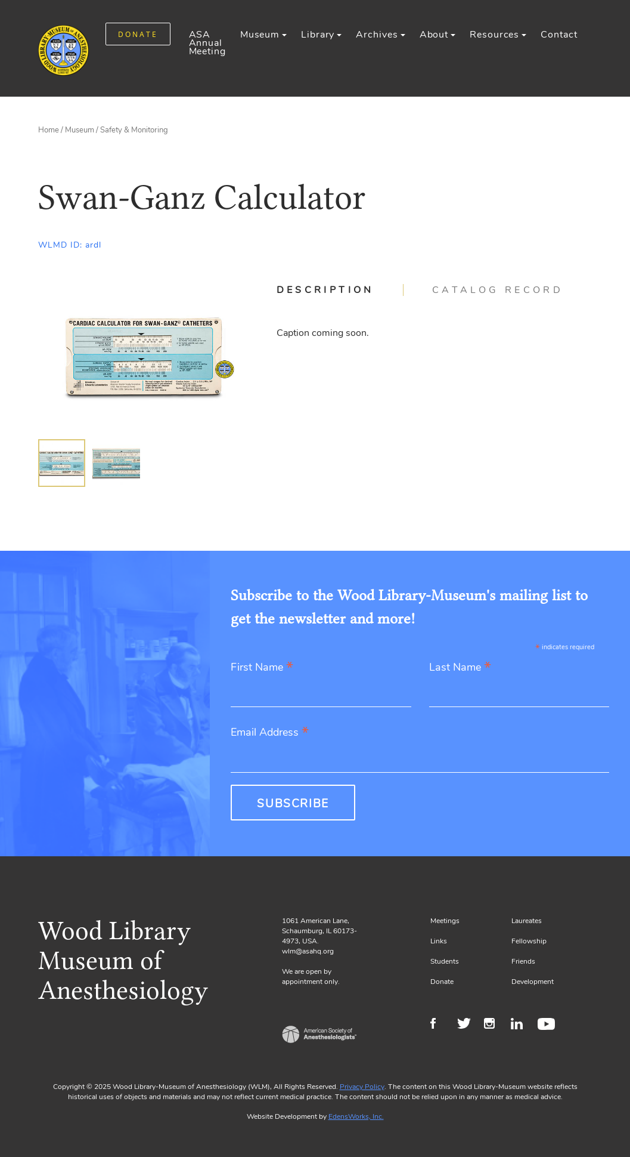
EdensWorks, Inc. (356, 1116)
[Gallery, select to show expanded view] (144, 356)
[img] (62, 463)
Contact (559, 34)
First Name (262, 668)
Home (48, 130)
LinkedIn (521, 1025)
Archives (377, 34)
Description (325, 290)
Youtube (548, 1025)
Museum (260, 34)
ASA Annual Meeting (207, 43)
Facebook (440, 1025)
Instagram (494, 1025)
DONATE (138, 34)
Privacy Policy (362, 1086)
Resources (494, 34)
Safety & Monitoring (134, 130)
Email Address (270, 733)
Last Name (460, 668)
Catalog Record (497, 290)
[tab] (340, 290)
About (434, 34)
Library (317, 34)
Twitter (467, 1025)
